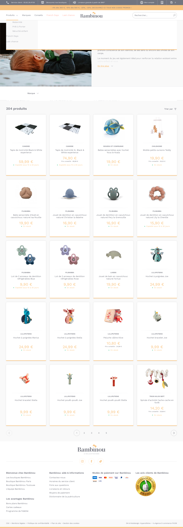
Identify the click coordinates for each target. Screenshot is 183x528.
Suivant (174, 433)
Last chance (69, 17)
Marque (31, 93)
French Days (53, 17)
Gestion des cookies (71, 523)
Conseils (38, 17)
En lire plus (103, 66)
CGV (7, 523)
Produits (10, 17)
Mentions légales (18, 523)
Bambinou (91, 17)
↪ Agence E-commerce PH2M (165, 523)
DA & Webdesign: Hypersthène (138, 523)
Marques (26, 17)
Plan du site (56, 523)
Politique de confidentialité (38, 523)
